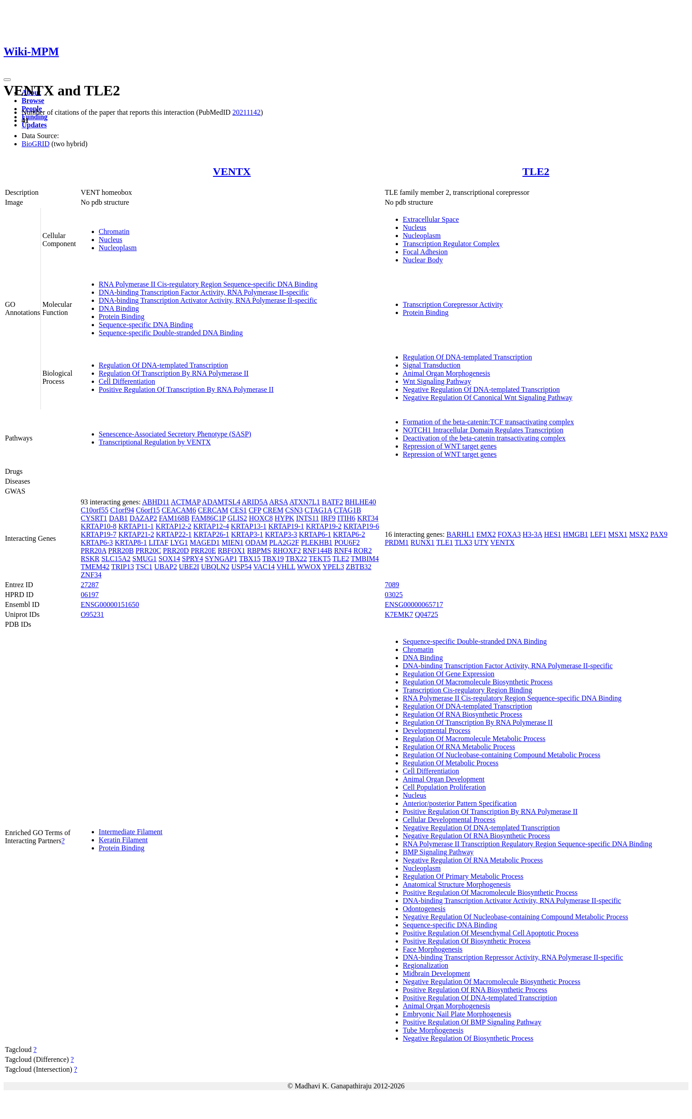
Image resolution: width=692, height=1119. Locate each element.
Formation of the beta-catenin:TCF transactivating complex (488, 422)
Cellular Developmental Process (449, 819)
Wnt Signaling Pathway (437, 381)
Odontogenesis (424, 908)
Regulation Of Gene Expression (449, 674)
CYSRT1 (94, 518)
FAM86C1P (208, 518)
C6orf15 (148, 510)
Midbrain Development (436, 973)
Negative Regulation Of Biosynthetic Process (468, 1038)
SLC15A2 (115, 558)
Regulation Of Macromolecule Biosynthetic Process (478, 682)
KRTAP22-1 (174, 534)
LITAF (159, 542)
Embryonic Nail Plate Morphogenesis (457, 1014)
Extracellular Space (431, 219)
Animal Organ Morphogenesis (446, 373)
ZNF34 (91, 575)
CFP (255, 510)
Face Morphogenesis (433, 949)
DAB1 (118, 518)
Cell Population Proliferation (444, 787)
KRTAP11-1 (136, 526)
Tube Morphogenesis (433, 1030)
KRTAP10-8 (99, 526)
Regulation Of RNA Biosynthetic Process (462, 714)
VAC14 (264, 567)
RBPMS (259, 550)
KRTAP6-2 (349, 534)
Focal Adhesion (425, 252)
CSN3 (294, 510)
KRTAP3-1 (247, 534)
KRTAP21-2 (136, 534)
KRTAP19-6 (361, 526)
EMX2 (486, 534)
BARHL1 (460, 534)
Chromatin (114, 231)
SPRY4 (192, 558)
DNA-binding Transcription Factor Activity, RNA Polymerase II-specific (204, 292)
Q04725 (426, 614)
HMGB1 (575, 534)
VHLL (286, 567)
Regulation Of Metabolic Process (451, 763)
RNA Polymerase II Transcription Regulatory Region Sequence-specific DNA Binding (527, 844)
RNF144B (317, 550)
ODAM (257, 542)
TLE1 (444, 542)
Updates (34, 125)
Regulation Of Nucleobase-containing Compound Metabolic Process (501, 755)
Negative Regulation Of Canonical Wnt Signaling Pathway (487, 397)
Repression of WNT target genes (450, 446)
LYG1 (179, 542)
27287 (90, 585)
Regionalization (425, 965)
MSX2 (638, 534)
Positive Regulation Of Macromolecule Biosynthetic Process (490, 892)
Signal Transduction (431, 365)
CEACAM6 (179, 510)
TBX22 (296, 558)
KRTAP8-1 (131, 542)
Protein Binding (122, 316)
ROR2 (362, 550)
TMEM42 (95, 567)
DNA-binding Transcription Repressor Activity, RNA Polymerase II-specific (513, 957)
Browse (33, 100)
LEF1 (598, 534)
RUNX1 (422, 542)
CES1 (238, 510)
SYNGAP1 (221, 558)
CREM (273, 510)
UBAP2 (165, 567)
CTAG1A (318, 510)
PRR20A (94, 550)
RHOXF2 (287, 550)
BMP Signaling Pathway (438, 852)
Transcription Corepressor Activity (453, 304)
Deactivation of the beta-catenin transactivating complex (484, 438)
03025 (394, 594)
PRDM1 (397, 542)
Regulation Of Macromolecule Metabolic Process (474, 738)
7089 (392, 585)
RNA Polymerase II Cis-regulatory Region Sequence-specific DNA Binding (208, 284)
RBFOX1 (231, 550)
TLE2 (535, 171)
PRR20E (203, 550)
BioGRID (35, 144)
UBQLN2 (215, 567)
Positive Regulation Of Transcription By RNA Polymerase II (186, 389)
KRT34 (367, 518)
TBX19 (273, 558)
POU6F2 (347, 542)
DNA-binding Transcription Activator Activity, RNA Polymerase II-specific (208, 300)
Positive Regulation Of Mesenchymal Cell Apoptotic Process (491, 933)
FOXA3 (509, 534)
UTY (481, 542)
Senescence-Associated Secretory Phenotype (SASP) (175, 434)
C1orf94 (122, 510)
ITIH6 (346, 518)
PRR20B (121, 550)
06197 (90, 594)
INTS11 (307, 518)
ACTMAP (186, 502)
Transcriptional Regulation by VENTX (155, 442)
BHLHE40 (360, 502)
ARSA (278, 502)
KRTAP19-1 (286, 526)
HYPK (285, 518)
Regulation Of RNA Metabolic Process (459, 746)
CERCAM (213, 510)
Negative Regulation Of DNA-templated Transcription (481, 389)
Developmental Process (437, 730)
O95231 (92, 614)
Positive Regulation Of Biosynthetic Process (467, 941)
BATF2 (332, 502)
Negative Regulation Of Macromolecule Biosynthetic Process (491, 981)
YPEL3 (333, 567)
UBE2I (189, 567)
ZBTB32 (358, 567)
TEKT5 (320, 558)
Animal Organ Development (444, 779)
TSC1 (144, 567)
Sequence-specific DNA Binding (146, 324)
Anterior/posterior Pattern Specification (460, 803)
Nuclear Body (423, 260)
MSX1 (618, 534)
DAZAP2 (143, 518)
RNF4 (343, 550)
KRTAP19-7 (99, 534)
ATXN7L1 (304, 502)
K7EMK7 (399, 614)
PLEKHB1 (316, 542)
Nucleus (110, 239)
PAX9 (659, 534)
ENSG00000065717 (414, 604)
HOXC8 (261, 518)
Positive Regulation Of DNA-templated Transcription (480, 998)
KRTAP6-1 (315, 534)
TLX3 (463, 542)
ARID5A (255, 502)
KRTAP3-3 (281, 534)
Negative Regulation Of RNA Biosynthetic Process (476, 836)
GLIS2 (237, 518)
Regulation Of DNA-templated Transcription (163, 365)
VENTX (232, 171)
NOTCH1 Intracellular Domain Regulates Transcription (483, 430)
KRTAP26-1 (211, 534)
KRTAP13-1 (249, 526)
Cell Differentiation (127, 381)
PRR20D (176, 550)
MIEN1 (233, 542)
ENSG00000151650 (110, 604)
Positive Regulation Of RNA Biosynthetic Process (475, 989)
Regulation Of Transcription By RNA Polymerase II (174, 373)
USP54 (241, 567)
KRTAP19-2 (324, 526)
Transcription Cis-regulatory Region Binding (467, 690)
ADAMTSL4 (221, 502)
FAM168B (174, 518)
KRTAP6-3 (97, 542)
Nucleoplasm (118, 248)
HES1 (552, 534)
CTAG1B (347, 510)
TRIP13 (122, 567)
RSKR (90, 558)
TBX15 (249, 558)
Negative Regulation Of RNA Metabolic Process (473, 860)
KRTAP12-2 (174, 526)
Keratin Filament (123, 840)
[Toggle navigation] (7, 79)
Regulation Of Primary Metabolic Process (463, 876)
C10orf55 (94, 510)
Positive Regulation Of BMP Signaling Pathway (472, 1022)
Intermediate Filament (131, 832)
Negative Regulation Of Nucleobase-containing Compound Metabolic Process (515, 917)
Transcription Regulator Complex (451, 243)
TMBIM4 (365, 558)
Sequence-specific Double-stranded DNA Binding (171, 333)
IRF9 (328, 518)
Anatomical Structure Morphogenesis (457, 884)
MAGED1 (205, 542)
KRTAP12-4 (211, 526)
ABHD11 (156, 502)
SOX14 (169, 558)
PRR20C (148, 550)
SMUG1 (144, 558)
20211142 (246, 112)
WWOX (309, 567)
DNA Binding (119, 308)
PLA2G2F (284, 542)
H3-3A (532, 534)
